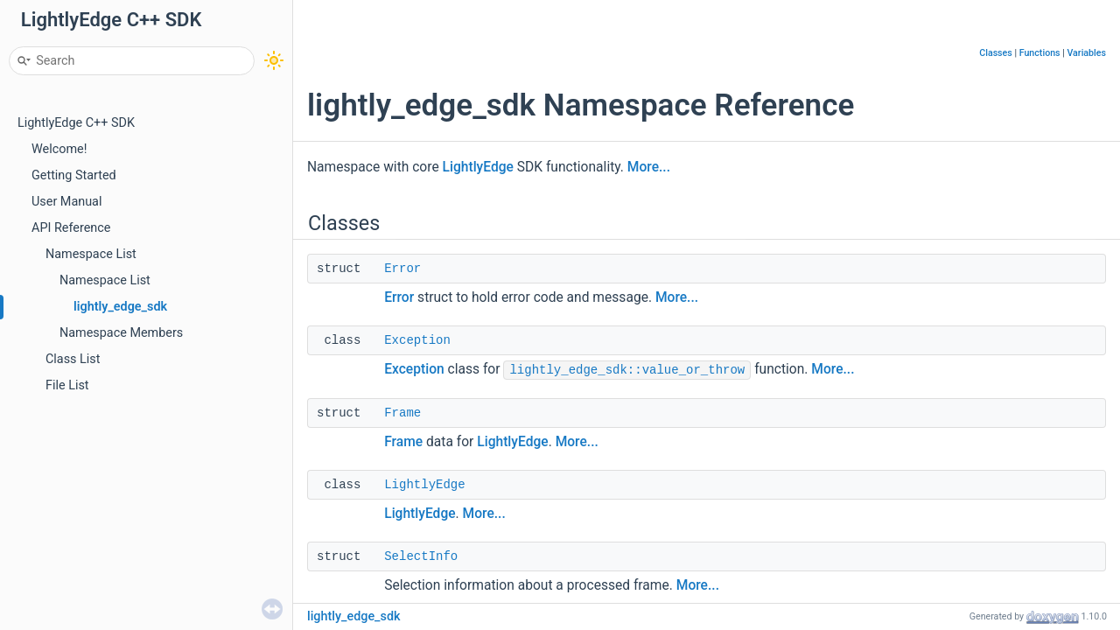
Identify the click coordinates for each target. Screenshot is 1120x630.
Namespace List (91, 254)
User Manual (67, 201)
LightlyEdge (478, 167)
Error (402, 269)
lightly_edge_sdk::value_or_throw (627, 370)
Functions (1039, 53)
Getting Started (74, 175)
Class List (73, 359)
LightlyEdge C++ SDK (76, 123)
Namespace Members (121, 333)
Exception (417, 340)
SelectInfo (421, 557)
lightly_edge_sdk (120, 306)
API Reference (71, 227)
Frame (402, 413)
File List (67, 385)
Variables (1086, 53)
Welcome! (59, 149)
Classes (995, 53)
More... (648, 167)
